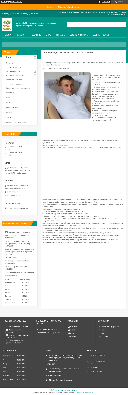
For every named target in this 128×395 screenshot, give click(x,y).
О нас (48, 35)
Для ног (71, 333)
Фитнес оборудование (14, 84)
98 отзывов (106, 2)
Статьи (8, 118)
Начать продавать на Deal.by (11, 2)
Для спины (72, 330)
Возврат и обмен (101, 35)
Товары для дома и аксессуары (18, 88)
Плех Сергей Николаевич (47, 329)
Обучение (36, 35)
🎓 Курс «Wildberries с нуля (17, 327)
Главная (8, 35)
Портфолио (10, 93)
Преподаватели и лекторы (16, 123)
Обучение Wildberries (68, 7)
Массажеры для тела (14, 80)
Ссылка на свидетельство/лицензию (19, 272)
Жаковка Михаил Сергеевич (48, 333)
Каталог (21, 35)
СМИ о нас (103, 336)
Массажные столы (13, 71)
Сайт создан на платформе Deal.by (64, 390)
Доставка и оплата (79, 35)
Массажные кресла (13, 67)
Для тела (72, 336)
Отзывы (8, 103)
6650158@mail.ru (13, 195)
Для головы (73, 327)
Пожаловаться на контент (84, 392)
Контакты (60, 35)
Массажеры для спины (15, 75)
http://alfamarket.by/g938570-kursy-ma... (57, 145)
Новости (9, 113)
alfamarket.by (12, 192)
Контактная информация (109, 327)
